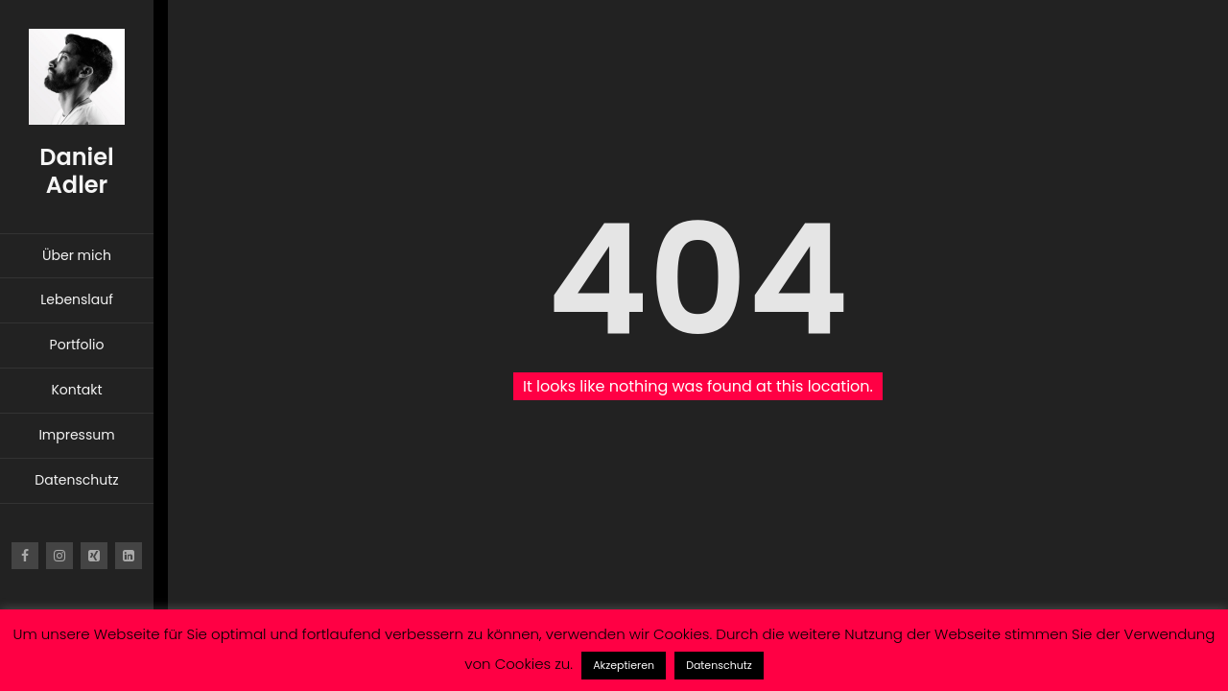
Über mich (76, 255)
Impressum (76, 434)
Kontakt (76, 389)
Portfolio (77, 344)
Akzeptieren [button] (623, 665)
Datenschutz (76, 479)
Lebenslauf (76, 299)
